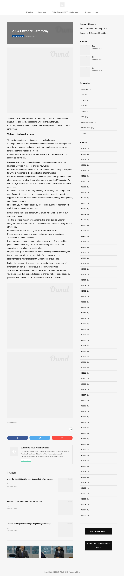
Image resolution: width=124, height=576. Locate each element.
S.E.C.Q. (85, 100)
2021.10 (84, 444)
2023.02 (84, 357)
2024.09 (84, 253)
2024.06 (84, 269)
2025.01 (84, 231)
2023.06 (84, 335)
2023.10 (84, 313)
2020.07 (84, 510)
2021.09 (84, 450)
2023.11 (84, 307)
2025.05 (84, 209)
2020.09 (84, 499)
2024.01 (84, 296)
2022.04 (84, 411)
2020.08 (84, 504)
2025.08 (84, 192)
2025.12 (84, 170)
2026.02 (84, 159)
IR (82, 133)
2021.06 (84, 466)
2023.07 (84, 329)
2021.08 (84, 455)
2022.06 (84, 400)
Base (83, 95)
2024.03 (84, 285)
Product (84, 111)
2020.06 (84, 515)
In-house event (18, 36)
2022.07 (84, 395)
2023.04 (84, 346)
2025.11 (84, 176)
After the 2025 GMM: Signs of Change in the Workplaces (30, 479)
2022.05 (84, 406)
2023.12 (84, 302)
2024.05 (84, 274)
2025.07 (84, 198)
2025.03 (84, 220)
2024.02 (84, 291)
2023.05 (84, 340)
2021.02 (84, 488)
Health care (85, 89)
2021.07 (84, 461)
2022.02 (84, 422)
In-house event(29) (12, 422)
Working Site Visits (88, 122)
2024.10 (84, 247)
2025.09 (84, 187)
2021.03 (84, 482)
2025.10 (84, 181)
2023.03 (84, 351)
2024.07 (84, 264)
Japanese (42, 12)
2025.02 (84, 225)
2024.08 (84, 258)
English (29, 12)
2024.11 (84, 242)
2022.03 (84, 417)
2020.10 (84, 493)
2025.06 (84, 203)
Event (84, 117)
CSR (83, 106)
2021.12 (84, 433)
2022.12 (84, 368)
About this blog (97, 531)
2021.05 (84, 472)
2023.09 (84, 318)
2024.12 (84, 236)
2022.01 (84, 428)
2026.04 (84, 149)
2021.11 (84, 439)
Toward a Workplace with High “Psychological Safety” (29, 524)
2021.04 (84, 477)
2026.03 (84, 154)
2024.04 (84, 280)
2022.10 (84, 378)
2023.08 (84, 324)
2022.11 (84, 373)
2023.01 (84, 362)
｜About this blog (90, 12)
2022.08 (84, 389)
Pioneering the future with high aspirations (24, 501)
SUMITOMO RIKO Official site (98, 545)
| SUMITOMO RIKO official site (64, 12)
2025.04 (84, 214)
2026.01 (84, 165)
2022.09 (84, 384)
